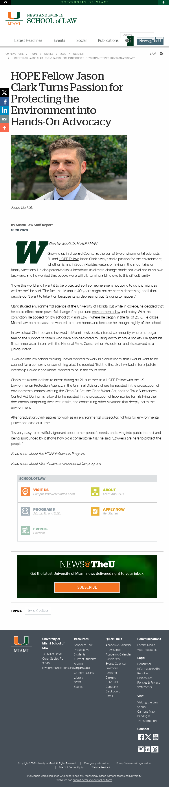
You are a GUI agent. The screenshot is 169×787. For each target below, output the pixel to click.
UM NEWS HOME (15, 54)
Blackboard (113, 691)
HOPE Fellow (69, 259)
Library (78, 677)
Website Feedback (101, 767)
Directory (112, 668)
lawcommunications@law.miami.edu (66, 668)
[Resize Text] (153, 54)
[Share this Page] (158, 56)
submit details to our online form (92, 780)
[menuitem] (130, 41)
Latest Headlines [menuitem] (28, 41)
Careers (111, 677)
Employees (81, 668)
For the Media (146, 645)
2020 (63, 54)
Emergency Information (96, 763)
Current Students (85, 659)
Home (33, 54)
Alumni (78, 663)
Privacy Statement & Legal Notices (133, 763)
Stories (48, 54)
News (77, 682)
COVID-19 (112, 682)
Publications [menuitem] (108, 41)
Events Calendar (116, 663)
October (78, 54)
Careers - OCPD (84, 673)
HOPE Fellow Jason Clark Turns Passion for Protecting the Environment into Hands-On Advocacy (74, 58)
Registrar (111, 673)
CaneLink (112, 686)
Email (109, 696)
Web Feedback (147, 650)
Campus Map (146, 711)
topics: (16, 610)
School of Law (83, 645)
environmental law (106, 312)
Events (78, 686)
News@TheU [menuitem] (150, 41)
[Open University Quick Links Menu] (163, 2)
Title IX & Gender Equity (71, 767)
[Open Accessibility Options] (5, 2)
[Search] (159, 35)
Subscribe (87, 587)
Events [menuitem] (59, 41)
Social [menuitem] (81, 41)
